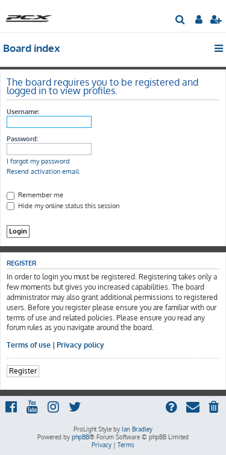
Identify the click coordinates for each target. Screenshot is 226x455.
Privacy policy (80, 344)
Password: (22, 139)
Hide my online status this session (63, 206)
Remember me (35, 195)
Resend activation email (43, 171)
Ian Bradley (137, 429)
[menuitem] (180, 20)
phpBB (80, 437)
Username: (23, 111)
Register (23, 370)
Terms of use (29, 344)
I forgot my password (38, 161)
